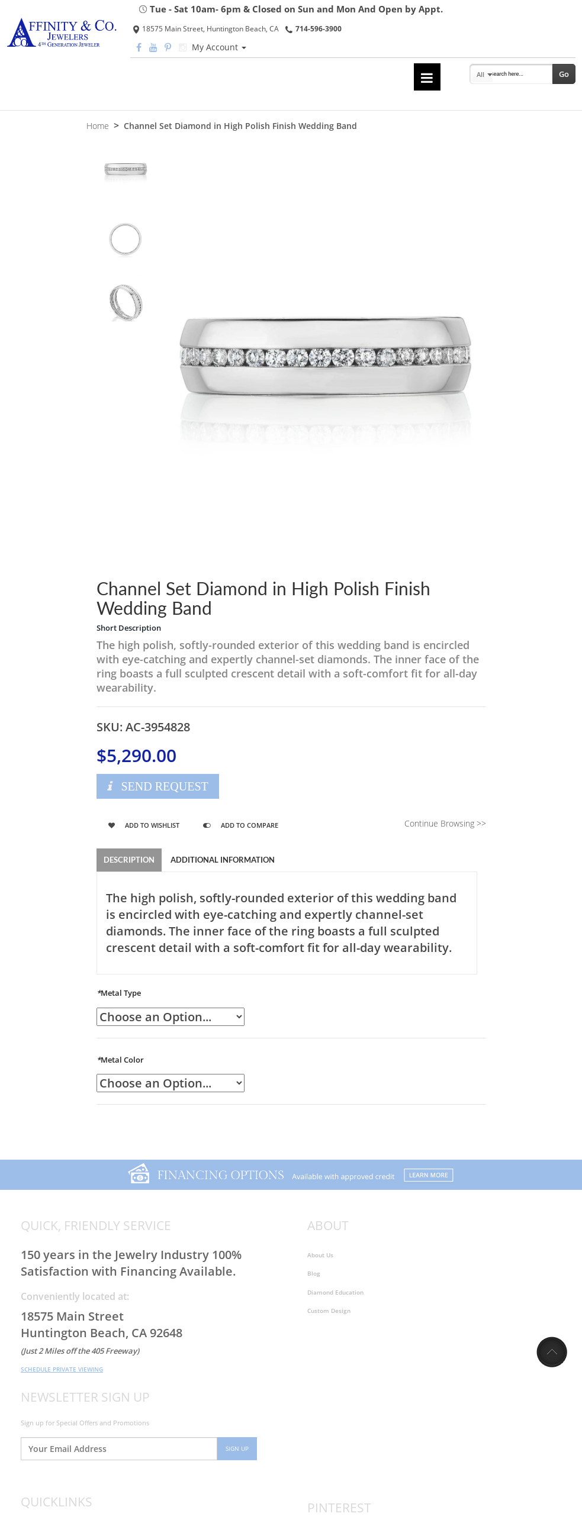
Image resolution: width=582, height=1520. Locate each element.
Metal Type (119, 992)
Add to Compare (240, 825)
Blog (313, 1274)
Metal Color (120, 1059)
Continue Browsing (445, 823)
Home (97, 125)
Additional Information (223, 859)
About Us (320, 1255)
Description (129, 859)
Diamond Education (335, 1292)
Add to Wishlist (143, 825)
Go (564, 74)
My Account (219, 47)
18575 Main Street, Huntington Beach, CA (206, 29)
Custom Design (329, 1310)
